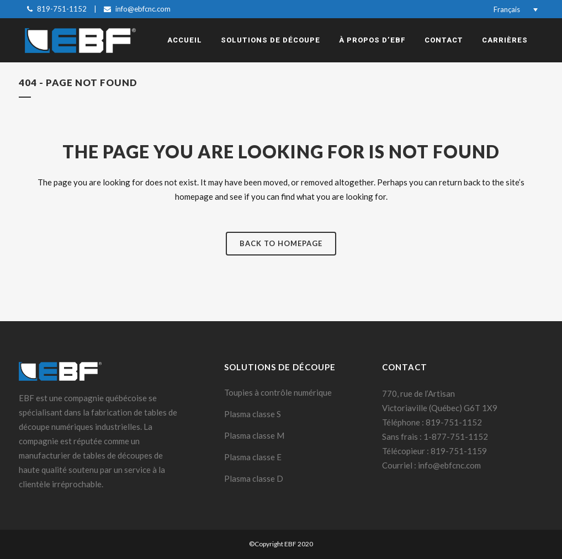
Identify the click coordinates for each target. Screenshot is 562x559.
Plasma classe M (254, 435)
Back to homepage (281, 243)
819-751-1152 (62, 8)
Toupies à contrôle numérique (278, 392)
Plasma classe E (253, 457)
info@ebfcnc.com (143, 8)
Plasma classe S (252, 414)
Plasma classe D (253, 478)
